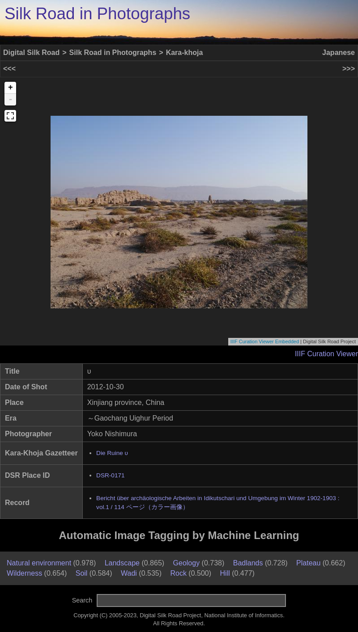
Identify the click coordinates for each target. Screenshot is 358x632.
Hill (225, 573)
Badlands (248, 563)
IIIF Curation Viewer (326, 354)
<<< (9, 68)
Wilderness (24, 573)
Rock (178, 573)
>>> (348, 68)
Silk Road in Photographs (97, 13)
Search (82, 600)
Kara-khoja (184, 52)
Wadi (129, 573)
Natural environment (39, 563)
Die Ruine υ (112, 453)
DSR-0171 (110, 475)
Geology (186, 563)
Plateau (308, 563)
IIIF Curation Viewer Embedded (264, 341)
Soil (82, 573)
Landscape (122, 563)
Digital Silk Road (31, 52)
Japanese (338, 52)
